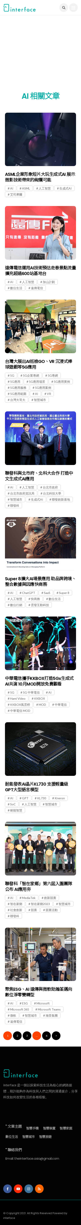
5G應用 (15, 381)
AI (11, 188)
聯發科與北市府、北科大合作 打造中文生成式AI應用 (39, 476)
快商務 (35, 599)
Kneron (60, 798)
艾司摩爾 (16, 194)
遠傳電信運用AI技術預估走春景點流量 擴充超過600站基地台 (40, 271)
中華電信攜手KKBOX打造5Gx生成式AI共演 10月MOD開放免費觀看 (39, 681)
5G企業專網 (31, 375)
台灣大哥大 (17, 400)
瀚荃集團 (52, 1015)
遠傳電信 (37, 288)
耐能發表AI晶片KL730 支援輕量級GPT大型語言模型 (36, 787)
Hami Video (17, 698)
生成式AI (65, 188)
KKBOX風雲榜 (20, 704)
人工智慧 (45, 188)
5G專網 (53, 375)
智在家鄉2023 (40, 904)
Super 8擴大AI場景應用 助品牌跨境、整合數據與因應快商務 (40, 581)
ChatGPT (28, 593)
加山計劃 (49, 282)
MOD (42, 704)
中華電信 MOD (20, 710)
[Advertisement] (40, 56)
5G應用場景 (37, 381)
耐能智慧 (16, 810)
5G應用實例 (62, 381)
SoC (13, 804)
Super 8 (64, 593)
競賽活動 (52, 910)
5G (12, 375)
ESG (25, 1003)
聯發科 (14, 505)
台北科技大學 (52, 493)
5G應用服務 (18, 387)
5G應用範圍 (18, 394)
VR (49, 394)
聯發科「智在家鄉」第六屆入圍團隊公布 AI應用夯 (38, 886)
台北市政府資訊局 (22, 493)
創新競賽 (50, 898)
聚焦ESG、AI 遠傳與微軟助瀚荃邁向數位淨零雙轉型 (38, 992)
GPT (25, 798)
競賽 (34, 910)
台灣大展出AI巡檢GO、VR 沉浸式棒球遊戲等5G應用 (38, 364)
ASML (26, 188)
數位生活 (16, 288)
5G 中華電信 (31, 692)
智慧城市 (40, 400)
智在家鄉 (16, 904)
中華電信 (61, 704)
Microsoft (43, 1003)
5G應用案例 (43, 387)
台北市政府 (50, 487)
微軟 (13, 1015)
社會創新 (16, 910)
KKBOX (39, 698)
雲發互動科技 (40, 605)
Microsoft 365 (19, 1009)
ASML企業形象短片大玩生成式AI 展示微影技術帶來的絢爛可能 (40, 177)
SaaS (47, 593)
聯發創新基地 (61, 499)
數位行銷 (16, 605)
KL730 (41, 798)
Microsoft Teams (49, 1009)
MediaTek (28, 898)
